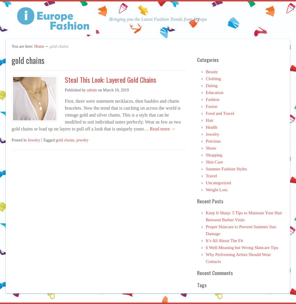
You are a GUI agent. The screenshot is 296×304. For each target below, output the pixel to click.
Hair (210, 120)
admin (92, 90)
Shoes (211, 148)
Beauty (212, 71)
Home (39, 46)
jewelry (82, 140)
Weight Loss (216, 189)
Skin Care (214, 162)
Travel (211, 176)
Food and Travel (220, 113)
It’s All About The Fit (224, 240)
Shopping (214, 155)
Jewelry (33, 140)
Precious (213, 141)
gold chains (65, 140)
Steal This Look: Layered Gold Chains (110, 79)
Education (214, 92)
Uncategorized (218, 182)
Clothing (213, 78)
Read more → (162, 128)
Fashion (213, 99)
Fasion (211, 106)
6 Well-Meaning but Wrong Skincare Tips (242, 247)
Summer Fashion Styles (226, 169)
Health (211, 127)
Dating (212, 85)
